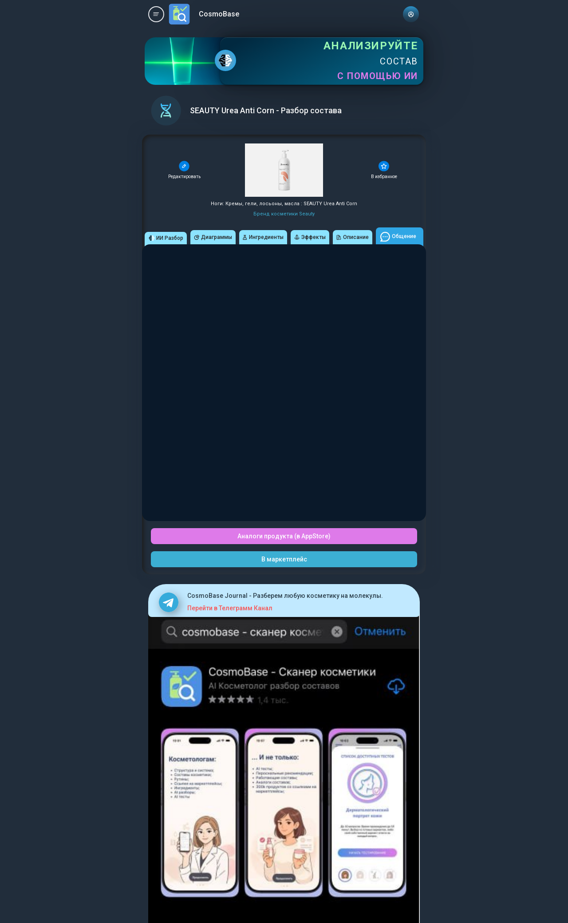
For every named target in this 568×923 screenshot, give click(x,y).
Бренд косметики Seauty (284, 214)
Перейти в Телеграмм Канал (229, 608)
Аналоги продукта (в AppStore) (284, 536)
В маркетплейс (284, 559)
